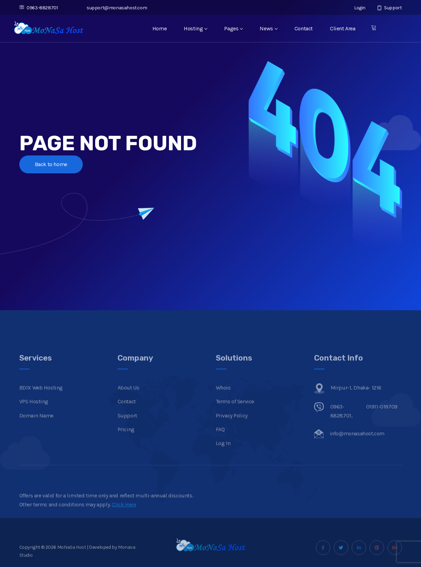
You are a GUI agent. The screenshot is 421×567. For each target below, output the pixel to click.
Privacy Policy (232, 425)
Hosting (195, 28)
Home (159, 28)
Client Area (342, 28)
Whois (223, 397)
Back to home (51, 164)
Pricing (126, 439)
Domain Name (36, 425)
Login (356, 8)
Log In (223, 453)
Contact (303, 28)
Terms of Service (235, 411)
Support (389, 8)
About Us (128, 397)
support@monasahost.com (113, 8)
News (268, 28)
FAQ (220, 439)
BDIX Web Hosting (41, 397)
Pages (233, 28)
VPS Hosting (34, 411)
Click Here (124, 514)
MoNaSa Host (71, 557)
